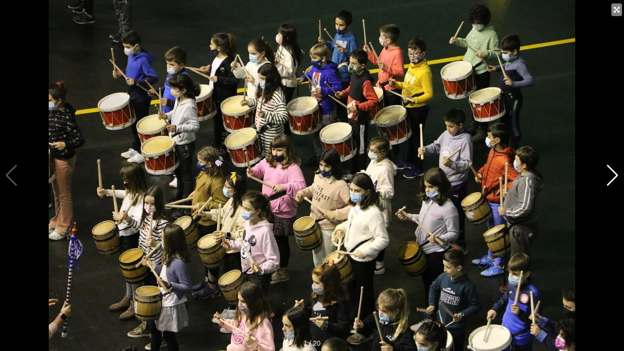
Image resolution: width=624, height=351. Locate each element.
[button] (612, 175)
